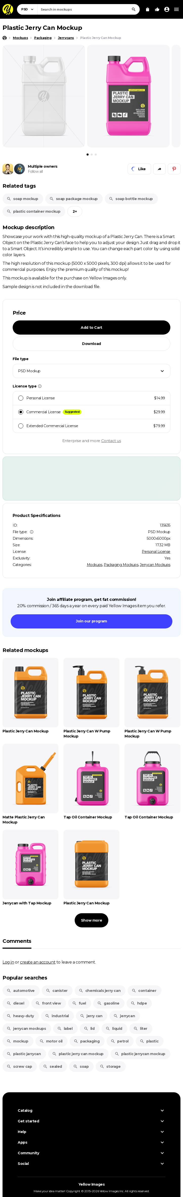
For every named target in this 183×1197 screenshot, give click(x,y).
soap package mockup (73, 199)
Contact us (111, 440)
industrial (57, 1016)
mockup (17, 1041)
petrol (120, 1041)
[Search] (134, 9)
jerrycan (124, 1016)
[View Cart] (148, 9)
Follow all (35, 171)
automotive (21, 990)
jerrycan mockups (26, 1028)
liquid (114, 1028)
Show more (91, 920)
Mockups (94, 564)
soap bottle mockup (131, 199)
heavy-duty (20, 1016)
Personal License (156, 551)
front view (48, 1003)
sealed (52, 1066)
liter (140, 1028)
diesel (15, 1003)
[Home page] (5, 38)
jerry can (91, 1016)
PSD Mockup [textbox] (29, 371)
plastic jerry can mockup (78, 1054)
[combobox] (88, 9)
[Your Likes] (157, 9)
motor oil (51, 1041)
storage (110, 1066)
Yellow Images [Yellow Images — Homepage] (91, 1186)
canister (57, 990)
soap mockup (22, 199)
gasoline (108, 1003)
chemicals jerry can (99, 990)
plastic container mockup (33, 211)
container (144, 990)
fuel (79, 1003)
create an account (37, 962)
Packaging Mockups (121, 564)
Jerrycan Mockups (155, 564)
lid (89, 1028)
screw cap (19, 1066)
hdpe (139, 1003)
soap (81, 1066)
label (65, 1028)
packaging (86, 1041)
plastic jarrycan (24, 1054)
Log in (8, 962)
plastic (149, 1041)
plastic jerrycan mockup (140, 1054)
